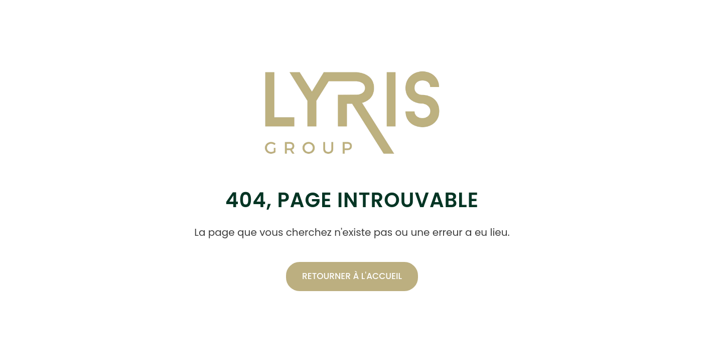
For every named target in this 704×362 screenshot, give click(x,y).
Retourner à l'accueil (352, 276)
